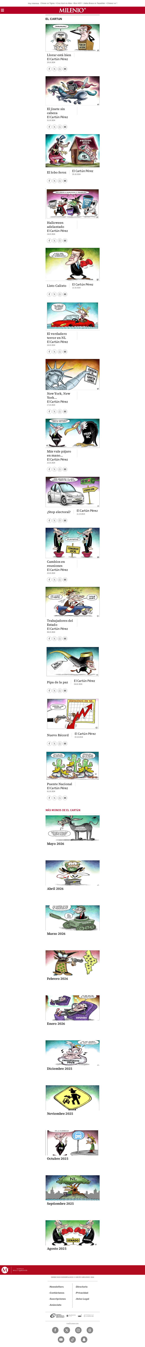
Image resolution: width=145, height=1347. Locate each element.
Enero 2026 (56, 1023)
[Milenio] (72, 10)
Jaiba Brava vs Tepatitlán (94, 3)
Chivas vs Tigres (48, 3)
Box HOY (78, 3)
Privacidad (82, 1292)
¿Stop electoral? (59, 512)
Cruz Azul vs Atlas (64, 3)
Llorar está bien (59, 55)
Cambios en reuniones (56, 563)
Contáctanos (57, 1292)
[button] (2, 11)
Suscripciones (58, 1299)
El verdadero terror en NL (57, 335)
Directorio (82, 1286)
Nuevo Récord (58, 735)
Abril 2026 (55, 888)
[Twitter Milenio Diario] (67, 1330)
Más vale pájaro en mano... (59, 453)
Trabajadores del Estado (60, 622)
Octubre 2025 (57, 1158)
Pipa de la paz (57, 682)
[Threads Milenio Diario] (90, 1330)
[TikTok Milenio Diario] (72, 1339)
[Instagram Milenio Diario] (78, 1330)
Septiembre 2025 (60, 1203)
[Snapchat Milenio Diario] (84, 1339)
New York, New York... (58, 395)
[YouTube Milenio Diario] (61, 1339)
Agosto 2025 (56, 1248)
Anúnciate (55, 1305)
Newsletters (57, 1286)
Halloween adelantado (55, 224)
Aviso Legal (82, 1299)
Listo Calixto (56, 285)
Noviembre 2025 (60, 1113)
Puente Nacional (59, 784)
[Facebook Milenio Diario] (55, 1330)
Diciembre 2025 (59, 1068)
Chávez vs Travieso (115, 3)
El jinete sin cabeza (56, 111)
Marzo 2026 (56, 933)
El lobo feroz (56, 172)
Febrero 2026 (57, 978)
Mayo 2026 (55, 843)
